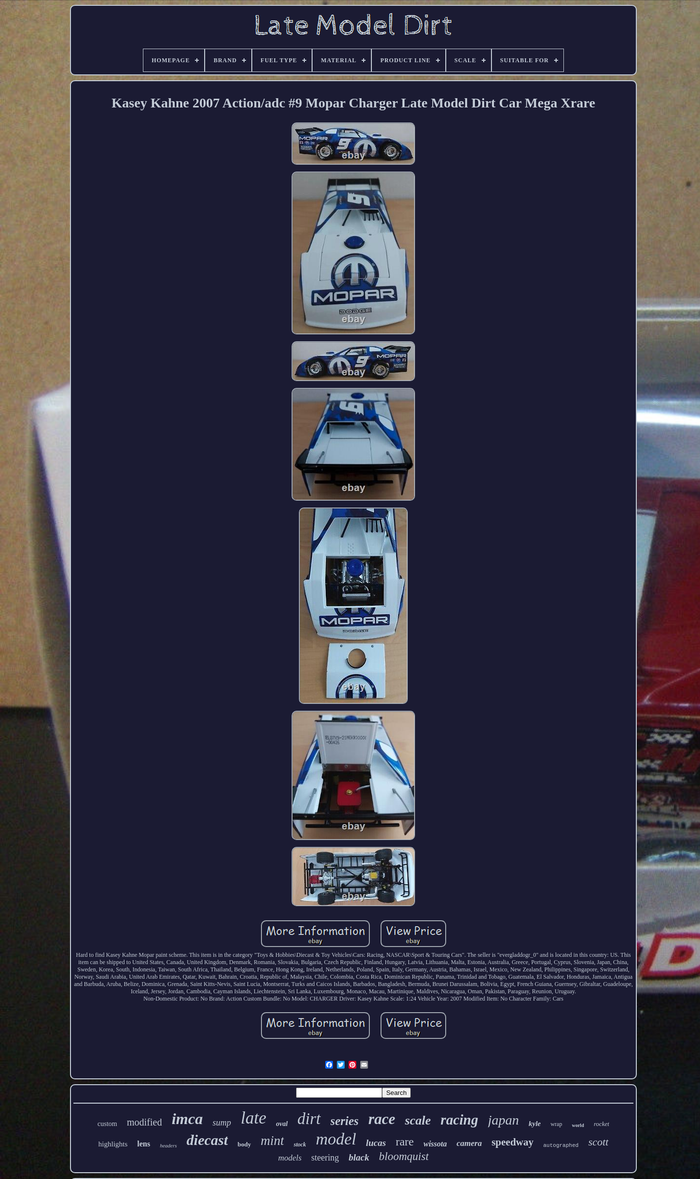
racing (459, 1119)
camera (469, 1143)
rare (405, 1141)
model (336, 1139)
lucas (376, 1143)
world (578, 1125)
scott (598, 1142)
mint (272, 1140)
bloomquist (404, 1156)
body (244, 1144)
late (253, 1118)
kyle (534, 1123)
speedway (512, 1142)
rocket (601, 1123)
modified (144, 1122)
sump (221, 1122)
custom (107, 1123)
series (345, 1120)
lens (143, 1144)
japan (503, 1119)
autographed (561, 1145)
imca (187, 1118)
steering (325, 1157)
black (359, 1157)
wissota (435, 1144)
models (289, 1157)
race (381, 1118)
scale (418, 1120)
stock (300, 1144)
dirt (309, 1118)
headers (168, 1145)
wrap (556, 1124)
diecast (207, 1140)
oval (282, 1123)
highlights (112, 1144)
